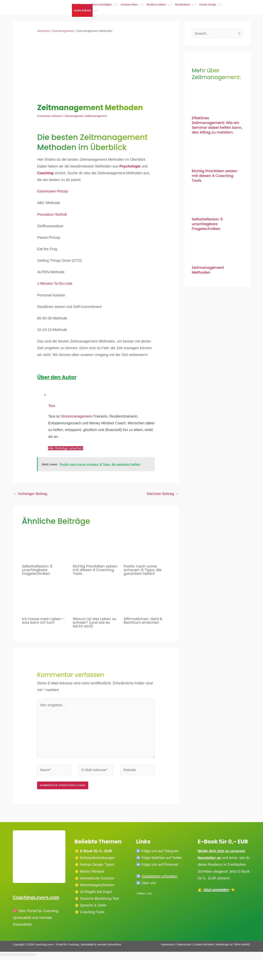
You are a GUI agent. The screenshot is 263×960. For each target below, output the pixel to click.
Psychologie (130, 166)
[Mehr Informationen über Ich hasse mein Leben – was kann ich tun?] (45, 596)
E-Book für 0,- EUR (96, 852)
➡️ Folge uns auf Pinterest (157, 866)
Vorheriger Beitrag (30, 494)
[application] (94, 10)
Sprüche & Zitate (93, 907)
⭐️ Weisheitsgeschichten (95, 886)
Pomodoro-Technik (52, 214)
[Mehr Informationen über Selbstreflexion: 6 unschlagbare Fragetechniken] (45, 544)
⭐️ (77, 866)
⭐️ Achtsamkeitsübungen (95, 859)
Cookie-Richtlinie (204, 945)
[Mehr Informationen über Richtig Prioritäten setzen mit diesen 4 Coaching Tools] (96, 544)
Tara (51, 406)
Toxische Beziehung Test (99, 900)
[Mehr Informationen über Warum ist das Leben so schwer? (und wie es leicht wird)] (96, 596)
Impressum (167, 945)
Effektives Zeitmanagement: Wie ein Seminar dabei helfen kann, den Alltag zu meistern (217, 125)
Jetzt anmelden (216, 898)
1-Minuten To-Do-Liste (55, 283)
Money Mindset (92, 873)
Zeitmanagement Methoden (208, 270)
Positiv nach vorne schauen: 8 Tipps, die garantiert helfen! (143, 570)
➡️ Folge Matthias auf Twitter (159, 859)
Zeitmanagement (73, 116)
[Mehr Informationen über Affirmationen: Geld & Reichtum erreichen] (147, 596)
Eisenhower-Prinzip (52, 191)
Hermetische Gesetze (97, 879)
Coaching (45, 173)
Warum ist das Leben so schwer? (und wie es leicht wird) (94, 622)
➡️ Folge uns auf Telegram (158, 852)
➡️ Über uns (146, 884)
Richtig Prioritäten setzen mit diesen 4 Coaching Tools (95, 570)
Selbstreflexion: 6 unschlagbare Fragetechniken (37, 570)
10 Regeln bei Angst (96, 893)
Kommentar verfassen (49, 116)
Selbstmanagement (96, 116)
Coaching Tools (92, 913)
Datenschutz (184, 945)
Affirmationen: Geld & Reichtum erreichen (143, 620)
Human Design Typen (97, 866)
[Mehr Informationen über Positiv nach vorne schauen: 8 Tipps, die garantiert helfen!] (147, 544)
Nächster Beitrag (163, 494)
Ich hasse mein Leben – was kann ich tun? (43, 620)
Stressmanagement (76, 416)
